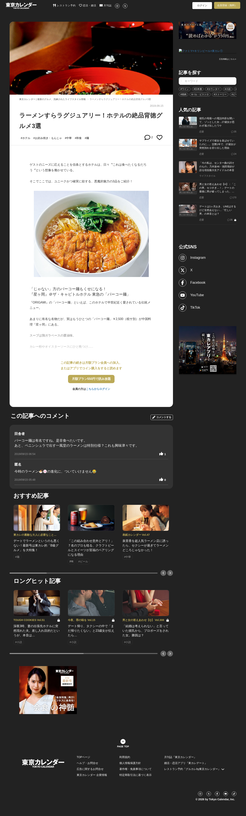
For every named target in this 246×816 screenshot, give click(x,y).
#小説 (228, 88)
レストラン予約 (64, 5)
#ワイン (184, 88)
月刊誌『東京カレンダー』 (180, 757)
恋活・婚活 (87, 5)
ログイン (202, 5)
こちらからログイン (98, 388)
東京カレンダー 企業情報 (92, 775)
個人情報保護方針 (130, 763)
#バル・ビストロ (200, 94)
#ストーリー (220, 94)
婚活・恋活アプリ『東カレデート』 (185, 763)
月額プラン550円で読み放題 (91, 378)
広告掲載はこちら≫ (227, 59)
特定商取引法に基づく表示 (135, 775)
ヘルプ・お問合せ (87, 763)
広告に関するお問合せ (90, 769)
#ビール (236, 94)
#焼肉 (183, 94)
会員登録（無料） (227, 5)
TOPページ (83, 757)
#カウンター (213, 88)
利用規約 (124, 757)
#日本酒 (198, 88)
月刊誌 (106, 5)
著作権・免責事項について (135, 769)
